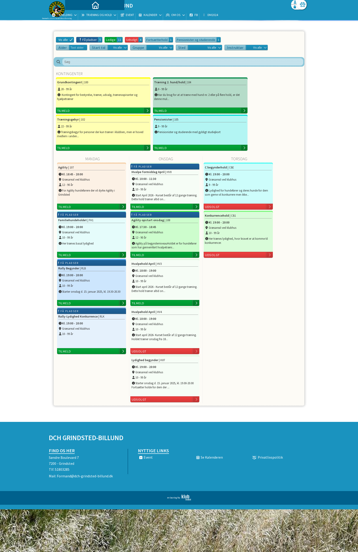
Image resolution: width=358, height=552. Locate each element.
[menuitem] (77, 15)
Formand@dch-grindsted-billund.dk (85, 438)
